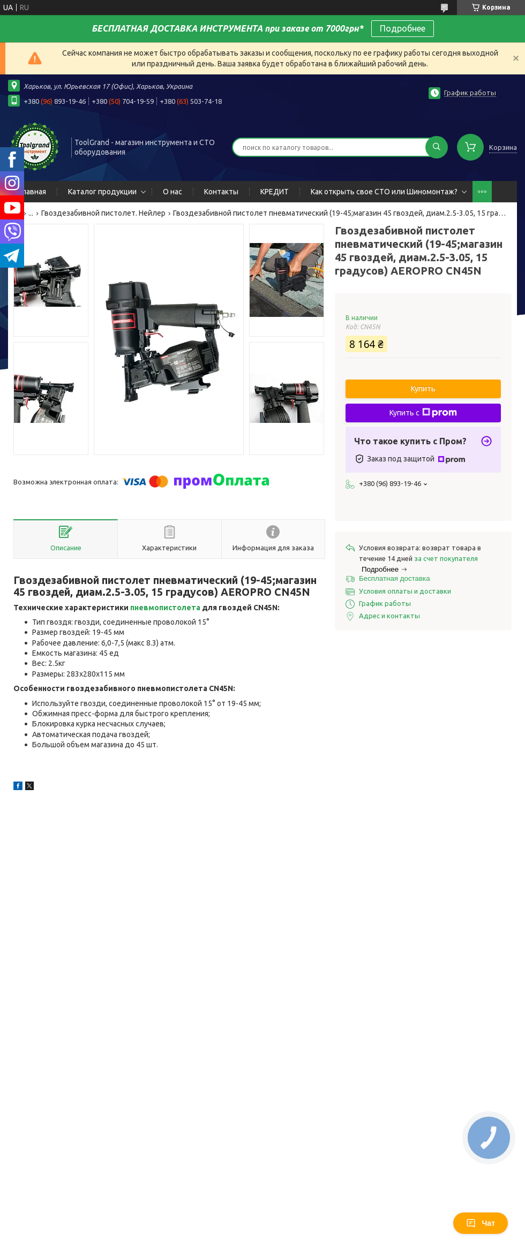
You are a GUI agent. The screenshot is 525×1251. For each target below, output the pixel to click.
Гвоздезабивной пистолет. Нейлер (103, 213)
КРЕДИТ (274, 191)
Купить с (423, 413)
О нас (172, 191)
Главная (32, 191)
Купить (423, 388)
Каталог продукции (102, 191)
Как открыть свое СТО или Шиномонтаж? (384, 191)
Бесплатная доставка (394, 578)
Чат (480, 1223)
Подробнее (402, 28)
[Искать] (436, 147)
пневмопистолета (165, 607)
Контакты (221, 191)
